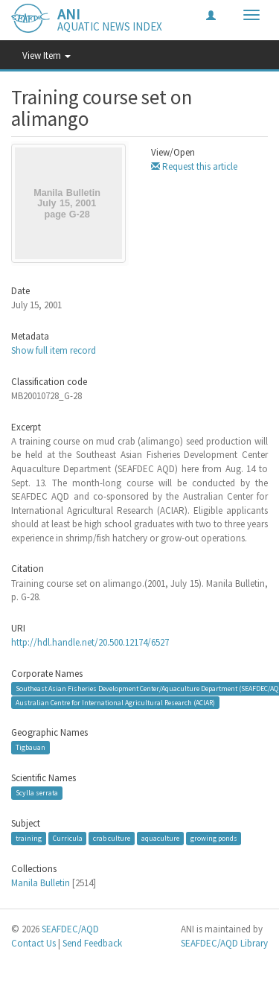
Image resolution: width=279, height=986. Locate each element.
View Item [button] (46, 55)
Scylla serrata (37, 793)
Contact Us (33, 943)
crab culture (111, 838)
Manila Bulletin (40, 883)
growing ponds (213, 838)
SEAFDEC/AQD (70, 929)
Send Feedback (92, 943)
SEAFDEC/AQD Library (224, 943)
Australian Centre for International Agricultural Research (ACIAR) (115, 702)
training (29, 838)
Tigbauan (30, 747)
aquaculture (160, 838)
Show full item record (53, 350)
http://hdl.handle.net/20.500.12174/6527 (90, 642)
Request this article (194, 166)
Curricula (68, 838)
